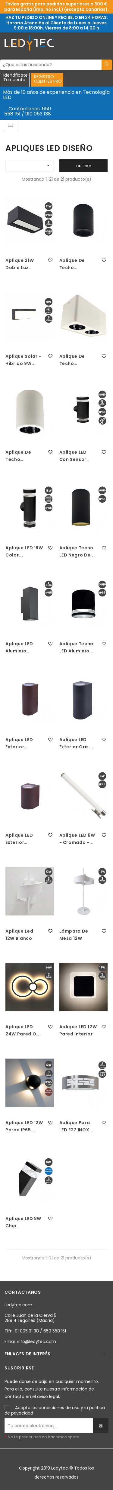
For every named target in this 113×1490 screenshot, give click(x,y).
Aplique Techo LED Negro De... (77, 551)
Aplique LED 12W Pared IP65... (24, 1126)
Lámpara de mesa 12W (74, 934)
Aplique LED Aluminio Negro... (19, 648)
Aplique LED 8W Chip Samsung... (23, 1222)
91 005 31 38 (27, 1331)
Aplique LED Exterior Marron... (19, 743)
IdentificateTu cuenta (15, 78)
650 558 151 (54, 1331)
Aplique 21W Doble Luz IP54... (19, 264)
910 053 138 (38, 113)
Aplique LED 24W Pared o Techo (20, 1031)
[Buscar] (51, 65)
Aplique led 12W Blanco (19, 934)
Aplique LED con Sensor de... (73, 456)
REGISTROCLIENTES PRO (48, 79)
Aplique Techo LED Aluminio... (76, 647)
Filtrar (83, 165)
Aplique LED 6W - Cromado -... (77, 838)
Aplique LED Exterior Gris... (76, 743)
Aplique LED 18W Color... (24, 551)
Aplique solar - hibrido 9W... (23, 359)
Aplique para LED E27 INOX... (76, 1126)
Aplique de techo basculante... (75, 264)
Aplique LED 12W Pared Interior (78, 1030)
